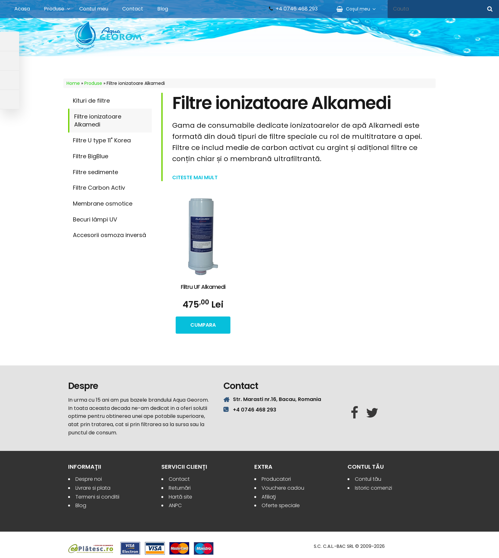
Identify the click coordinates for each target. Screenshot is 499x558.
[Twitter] (372, 413)
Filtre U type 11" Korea (102, 140)
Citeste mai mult (195, 177)
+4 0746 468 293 (297, 8)
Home (73, 83)
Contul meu (93, 8)
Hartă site (180, 496)
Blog (162, 8)
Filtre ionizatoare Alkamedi (97, 120)
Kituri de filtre (91, 101)
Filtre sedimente (95, 172)
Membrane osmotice (102, 204)
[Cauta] (489, 9)
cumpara (203, 325)
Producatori (276, 479)
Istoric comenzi (373, 488)
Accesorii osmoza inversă (109, 235)
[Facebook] (354, 413)
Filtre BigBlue (90, 156)
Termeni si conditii (97, 496)
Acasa (22, 8)
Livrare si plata (92, 488)
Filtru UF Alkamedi (203, 287)
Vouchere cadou (283, 488)
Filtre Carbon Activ (99, 188)
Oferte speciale (281, 505)
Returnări (180, 488)
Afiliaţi (269, 496)
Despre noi (88, 479)
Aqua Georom (108, 35)
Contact (132, 8)
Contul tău (368, 479)
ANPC (175, 505)
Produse (54, 8)
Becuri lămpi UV (95, 219)
